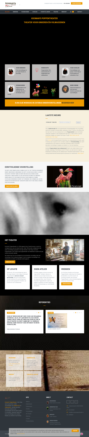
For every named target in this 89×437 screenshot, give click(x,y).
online (10, 363)
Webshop (64, 11)
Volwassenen (25, 11)
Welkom (7, 11)
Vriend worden (53, 420)
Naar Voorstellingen (12, 186)
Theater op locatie (32, 374)
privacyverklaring (21, 433)
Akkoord (75, 430)
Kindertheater (29, 404)
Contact (79, 11)
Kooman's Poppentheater (10, 402)
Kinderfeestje (31, 358)
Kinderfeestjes (54, 407)
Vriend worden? (67, 283)
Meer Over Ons (10, 262)
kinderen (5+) (17, 405)
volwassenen (8, 407)
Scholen (34, 11)
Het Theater (28, 413)
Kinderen (15, 11)
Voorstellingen (45, 11)
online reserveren (76, 3)
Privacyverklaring (30, 421)
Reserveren (12, 358)
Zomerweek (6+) (45, 71)
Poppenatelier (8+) (46, 70)
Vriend (49, 140)
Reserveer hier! (68, 103)
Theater (55, 11)
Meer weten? (81, 153)
